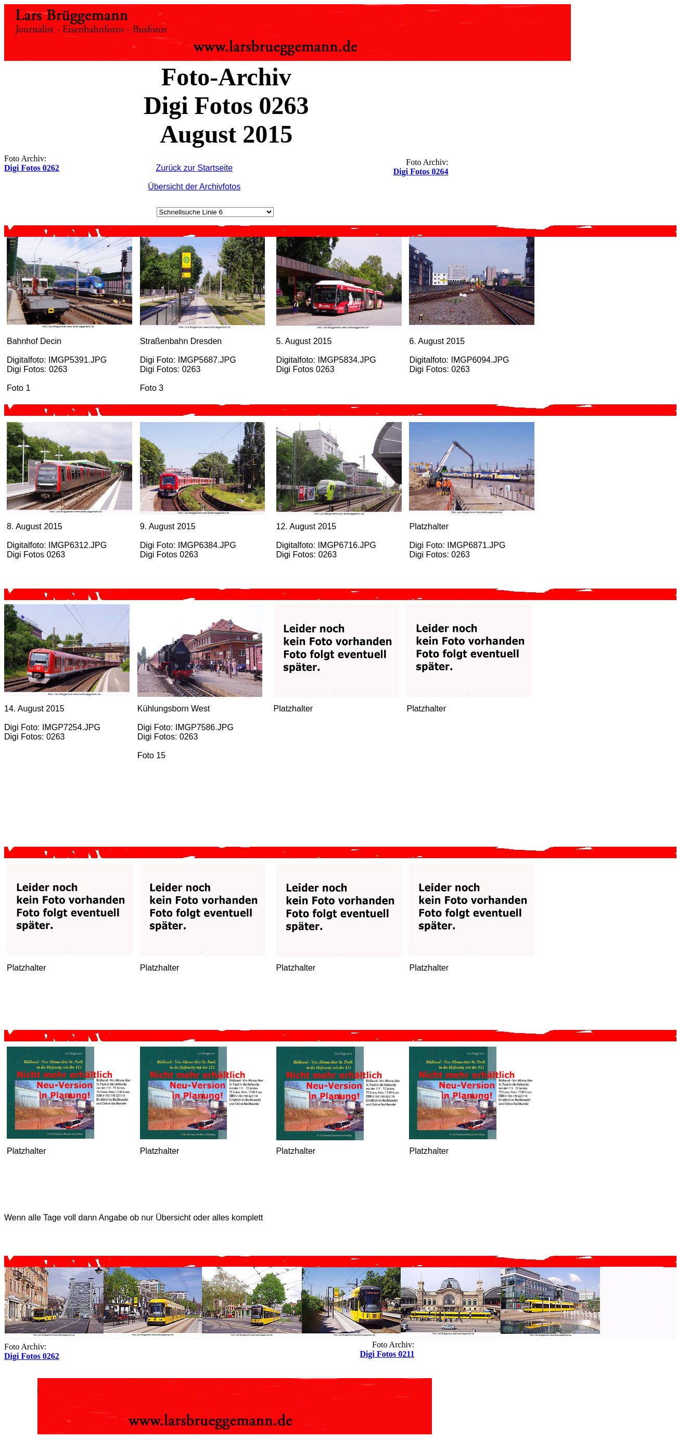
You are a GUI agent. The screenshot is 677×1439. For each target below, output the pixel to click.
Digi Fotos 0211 (387, 1353)
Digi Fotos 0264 (421, 171)
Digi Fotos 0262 (31, 167)
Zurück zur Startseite (194, 167)
